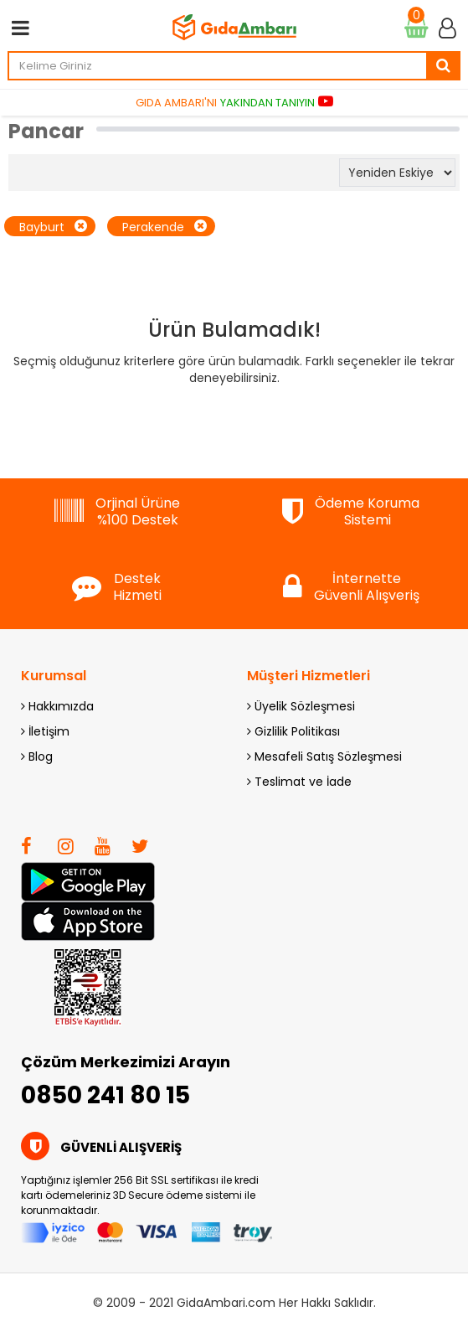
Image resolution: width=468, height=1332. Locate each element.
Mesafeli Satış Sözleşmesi (324, 756)
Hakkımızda (57, 706)
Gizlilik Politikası (293, 731)
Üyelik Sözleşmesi (301, 706)
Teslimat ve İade (299, 781)
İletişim (45, 731)
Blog (37, 756)
